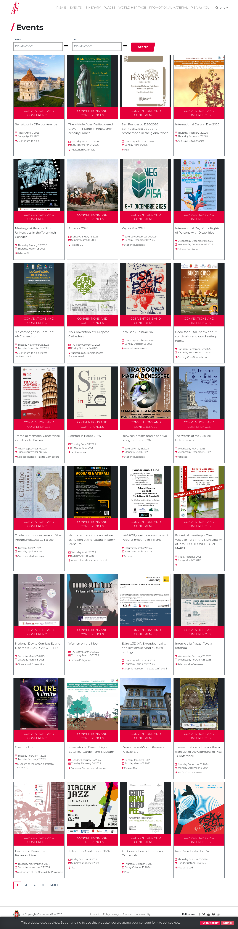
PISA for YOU (199, 8)
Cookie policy (209, 923)
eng (224, 8)
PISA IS (60, 8)
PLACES (108, 8)
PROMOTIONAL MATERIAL (167, 8)
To (75, 41)
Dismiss (227, 923)
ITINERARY (91, 8)
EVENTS (74, 8)
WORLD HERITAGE (131, 8)
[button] (67, 47)
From (18, 41)
